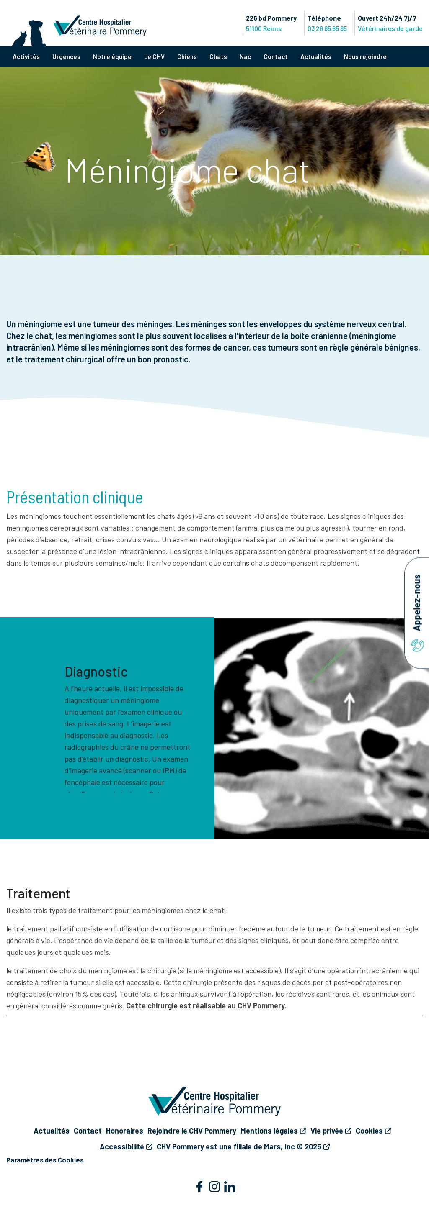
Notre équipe (112, 56)
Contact (276, 56)
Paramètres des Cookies (45, 1160)
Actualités (315, 56)
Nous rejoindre (365, 56)
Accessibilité (122, 1146)
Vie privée (326, 1130)
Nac (245, 56)
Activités (26, 56)
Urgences (66, 56)
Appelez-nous (416, 613)
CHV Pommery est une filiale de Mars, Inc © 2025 (239, 1146)
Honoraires (124, 1130)
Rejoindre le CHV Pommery (191, 1130)
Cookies (369, 1130)
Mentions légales (269, 1130)
